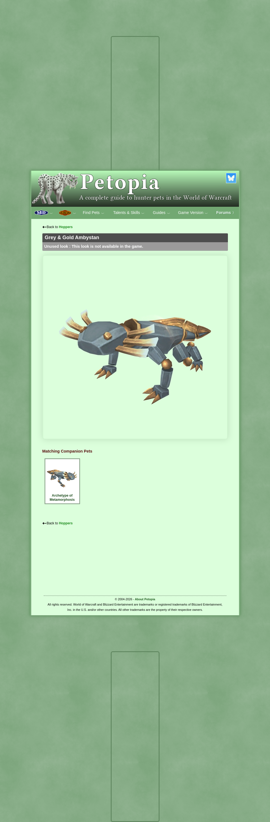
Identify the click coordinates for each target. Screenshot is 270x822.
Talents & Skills (129, 212)
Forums (226, 212)
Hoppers (66, 227)
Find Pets (93, 212)
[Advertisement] (135, 121)
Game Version (193, 212)
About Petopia (145, 599)
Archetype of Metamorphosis (62, 480)
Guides (161, 212)
